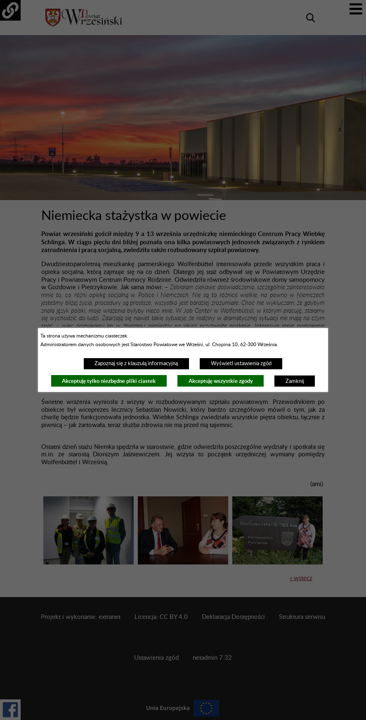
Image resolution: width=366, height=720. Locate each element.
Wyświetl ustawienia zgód (241, 363)
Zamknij (295, 381)
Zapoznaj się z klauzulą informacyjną (136, 363)
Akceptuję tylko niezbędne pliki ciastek (109, 381)
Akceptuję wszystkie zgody (221, 381)
